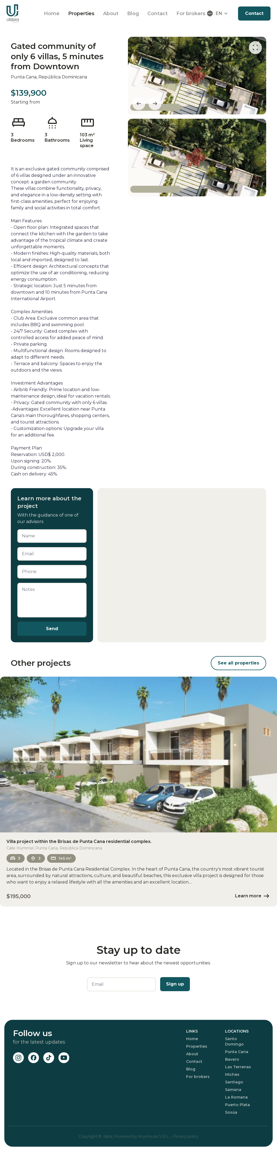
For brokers (191, 13)
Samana (233, 1089)
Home (52, 13)
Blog (133, 13)
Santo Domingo (234, 1041)
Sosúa (231, 1112)
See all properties (238, 663)
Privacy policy (186, 1136)
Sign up (175, 984)
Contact (158, 13)
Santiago (234, 1082)
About (110, 13)
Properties (81, 13)
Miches (232, 1074)
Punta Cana (236, 1051)
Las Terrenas (238, 1066)
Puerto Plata (237, 1104)
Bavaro (232, 1059)
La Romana (236, 1097)
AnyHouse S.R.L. (154, 1136)
